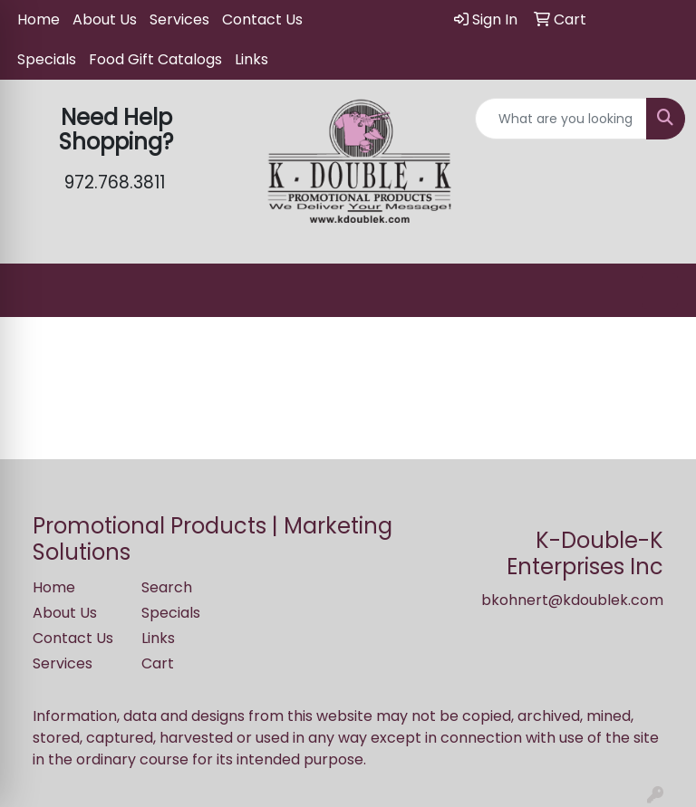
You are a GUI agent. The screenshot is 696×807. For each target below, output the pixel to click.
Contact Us (262, 19)
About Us (104, 19)
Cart (157, 663)
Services (179, 19)
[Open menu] (660, 291)
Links (251, 59)
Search (166, 587)
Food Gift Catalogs (155, 59)
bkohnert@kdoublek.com (572, 600)
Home (38, 19)
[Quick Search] (561, 118)
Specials (46, 59)
